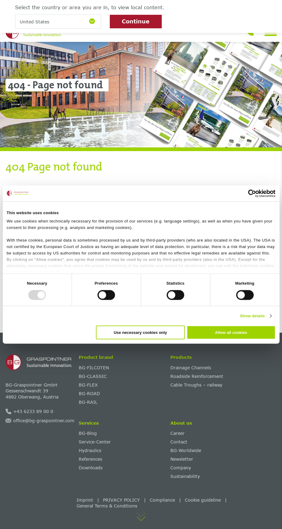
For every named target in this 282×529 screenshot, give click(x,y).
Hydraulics (90, 450)
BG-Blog (88, 433)
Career (177, 433)
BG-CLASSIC (93, 376)
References (90, 459)
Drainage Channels (190, 367)
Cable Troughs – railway (196, 384)
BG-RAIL (88, 402)
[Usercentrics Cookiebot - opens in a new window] (249, 193)
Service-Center (95, 441)
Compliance (162, 500)
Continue (135, 21)
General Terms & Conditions (107, 505)
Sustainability (185, 476)
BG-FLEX (88, 384)
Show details (252, 315)
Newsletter (181, 459)
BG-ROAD (89, 393)
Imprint (85, 500)
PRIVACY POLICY (121, 500)
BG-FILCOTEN (94, 367)
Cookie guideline (203, 500)
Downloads (90, 467)
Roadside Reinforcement (196, 376)
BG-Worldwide (185, 450)
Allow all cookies (231, 332)
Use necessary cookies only (140, 332)
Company (180, 467)
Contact (178, 441)
